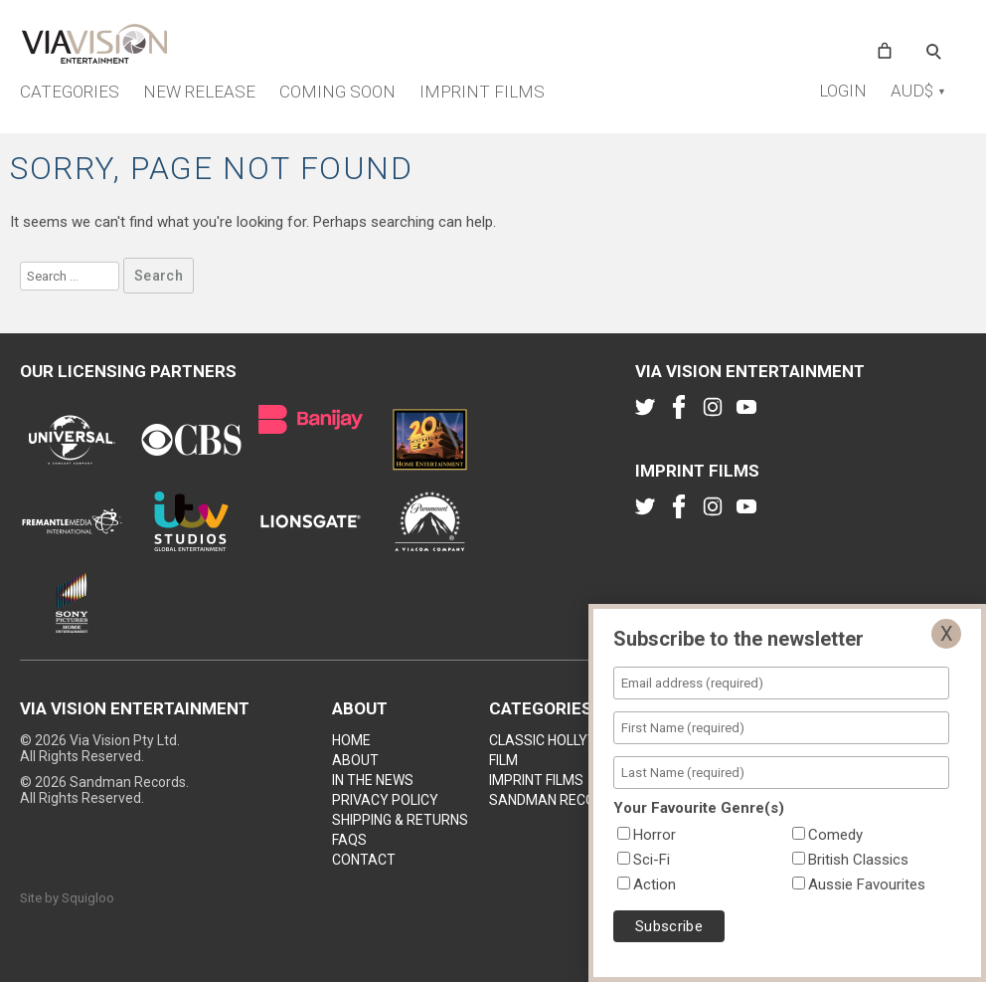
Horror (654, 835)
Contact (364, 860)
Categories (69, 91)
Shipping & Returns (400, 820)
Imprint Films (482, 91)
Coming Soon (337, 91)
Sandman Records (555, 800)
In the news (372, 780)
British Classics (858, 860)
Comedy (835, 835)
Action (654, 884)
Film (503, 760)
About (355, 760)
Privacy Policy (385, 800)
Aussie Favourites (866, 884)
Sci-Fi (651, 860)
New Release (199, 91)
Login (843, 90)
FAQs (349, 840)
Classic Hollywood (558, 740)
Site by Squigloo (67, 897)
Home (351, 740)
